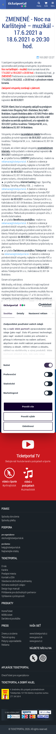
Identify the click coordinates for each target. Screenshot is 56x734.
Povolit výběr (28, 416)
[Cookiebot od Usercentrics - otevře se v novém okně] (39, 305)
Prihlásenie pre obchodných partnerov (18, 592)
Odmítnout (28, 426)
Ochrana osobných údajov (13, 584)
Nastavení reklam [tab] (38, 313)
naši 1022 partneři (19, 329)
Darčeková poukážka (10, 618)
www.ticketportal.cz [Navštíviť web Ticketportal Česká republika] (38, 633)
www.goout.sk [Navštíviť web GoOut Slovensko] (36, 637)
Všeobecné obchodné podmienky (16, 581)
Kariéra (4, 569)
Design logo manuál (10, 588)
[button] (46, 5)
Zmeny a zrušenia (9, 633)
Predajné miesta (8, 573)
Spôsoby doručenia (10, 516)
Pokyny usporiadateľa (11, 640)
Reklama (5, 644)
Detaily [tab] (20, 313)
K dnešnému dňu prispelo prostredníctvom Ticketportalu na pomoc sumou (29, 693)
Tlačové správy (8, 637)
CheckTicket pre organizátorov (15, 675)
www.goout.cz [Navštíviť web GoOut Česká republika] (36, 640)
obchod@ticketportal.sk (12, 538)
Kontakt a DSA (8, 577)
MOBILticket (6, 614)
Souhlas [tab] (7, 313)
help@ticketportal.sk (10, 547)
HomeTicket (7, 611)
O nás (4, 566)
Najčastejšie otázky (10, 551)
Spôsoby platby (8, 520)
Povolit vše (28, 406)
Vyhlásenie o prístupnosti (12, 596)
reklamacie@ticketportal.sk (13, 161)
